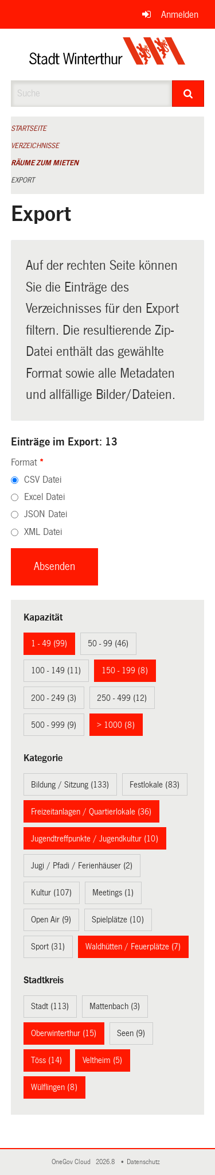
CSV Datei (42, 479)
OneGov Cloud (73, 1162)
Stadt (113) (50, 1006)
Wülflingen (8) (54, 1087)
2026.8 (106, 1162)
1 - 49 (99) (49, 643)
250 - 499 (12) (122, 698)
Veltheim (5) (102, 1060)
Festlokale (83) (154, 784)
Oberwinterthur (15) (63, 1033)
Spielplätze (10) (118, 919)
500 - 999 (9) (53, 725)
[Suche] (188, 93)
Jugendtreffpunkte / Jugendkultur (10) (94, 838)
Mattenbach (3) (114, 1006)
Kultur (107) (51, 892)
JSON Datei (45, 514)
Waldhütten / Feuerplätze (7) (133, 946)
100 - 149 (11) (56, 670)
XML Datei (43, 532)
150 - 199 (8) (124, 670)
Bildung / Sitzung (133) (70, 784)
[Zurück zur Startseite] (107, 54)
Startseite (28, 129)
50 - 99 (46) (108, 643)
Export (22, 180)
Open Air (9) (51, 919)
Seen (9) (131, 1033)
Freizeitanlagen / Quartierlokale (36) (91, 811)
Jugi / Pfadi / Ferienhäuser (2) (81, 865)
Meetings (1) (113, 892)
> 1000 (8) (116, 725)
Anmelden (179, 15)
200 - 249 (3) (53, 698)
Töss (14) (46, 1060)
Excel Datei (44, 497)
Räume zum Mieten (45, 163)
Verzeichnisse (35, 146)
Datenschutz (145, 1162)
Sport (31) (48, 946)
